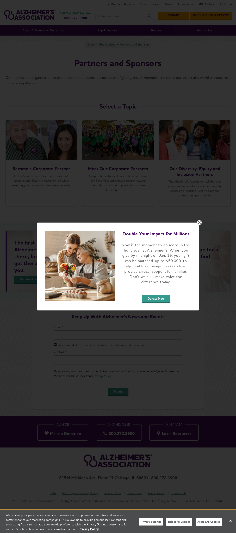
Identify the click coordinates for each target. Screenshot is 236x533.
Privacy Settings (151, 521)
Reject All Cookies (179, 521)
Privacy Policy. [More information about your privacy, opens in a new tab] (89, 529)
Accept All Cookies (208, 521)
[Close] (230, 521)
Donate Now (155, 298)
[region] (118, 521)
